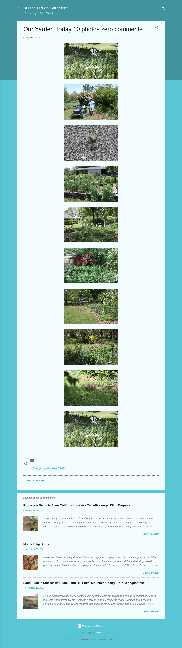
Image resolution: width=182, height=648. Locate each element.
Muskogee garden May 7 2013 (49, 468)
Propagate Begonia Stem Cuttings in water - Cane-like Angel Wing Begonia (76, 505)
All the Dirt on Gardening (47, 8)
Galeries (98, 633)
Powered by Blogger (91, 626)
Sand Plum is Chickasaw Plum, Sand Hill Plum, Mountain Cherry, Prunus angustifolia (84, 583)
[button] (157, 28)
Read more (151, 534)
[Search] (163, 9)
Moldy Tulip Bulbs (36, 544)
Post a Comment (36, 480)
